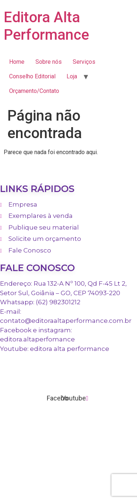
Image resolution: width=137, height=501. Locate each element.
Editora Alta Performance (46, 26)
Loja (71, 76)
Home (16, 61)
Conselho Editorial (32, 76)
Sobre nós (48, 61)
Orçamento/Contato (34, 90)
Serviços (84, 61)
